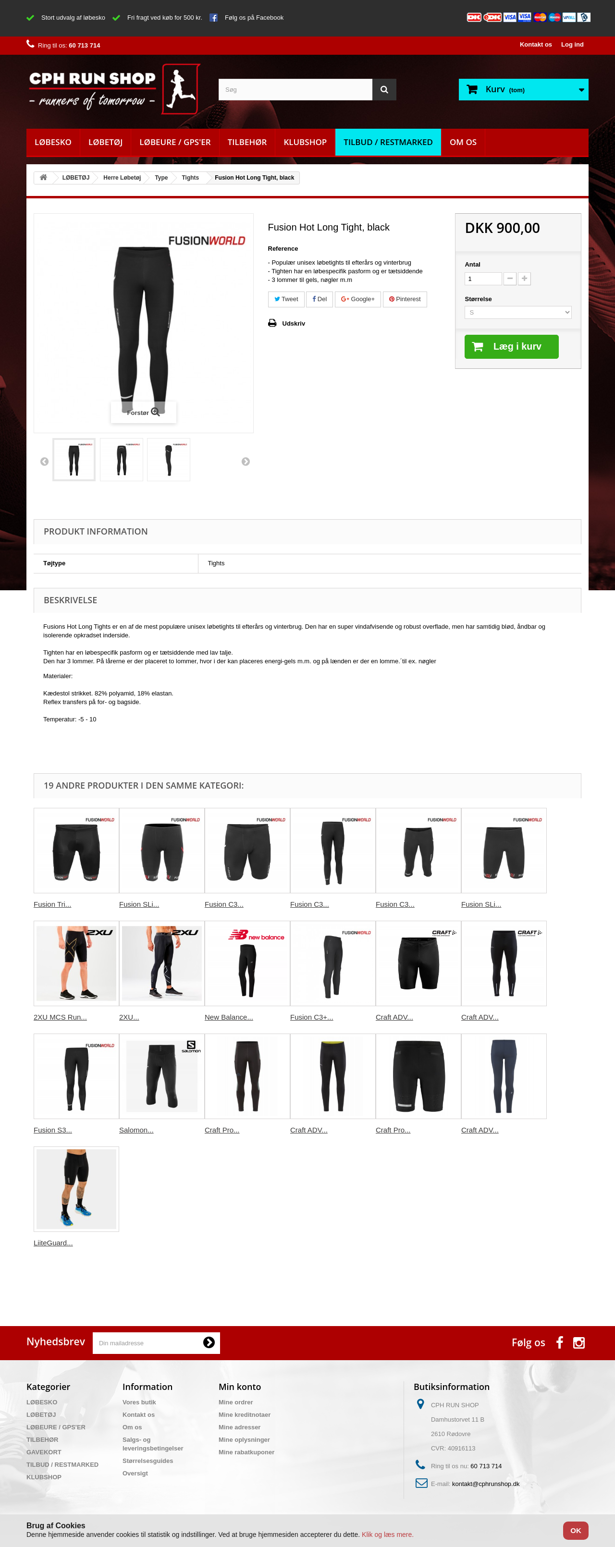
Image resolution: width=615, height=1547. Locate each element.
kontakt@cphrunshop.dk (485, 1483)
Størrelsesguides (148, 1460)
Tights (190, 177)
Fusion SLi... (139, 904)
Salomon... (136, 1130)
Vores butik (139, 1402)
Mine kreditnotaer (245, 1414)
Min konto (240, 1386)
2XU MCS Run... (60, 1017)
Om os (463, 141)
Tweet (286, 299)
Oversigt (135, 1473)
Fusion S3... (53, 1130)
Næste (245, 461)
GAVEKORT (44, 1452)
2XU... (129, 1017)
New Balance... (229, 1017)
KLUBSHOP (305, 141)
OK (575, 1530)
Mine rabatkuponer (246, 1452)
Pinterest (405, 299)
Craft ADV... (394, 1017)
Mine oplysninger (244, 1439)
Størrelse (479, 299)
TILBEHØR (247, 141)
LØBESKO (53, 141)
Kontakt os (536, 44)
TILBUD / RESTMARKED (388, 141)
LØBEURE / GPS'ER (174, 141)
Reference (283, 248)
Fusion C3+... (311, 1017)
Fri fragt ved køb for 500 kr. (164, 17)
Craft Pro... (222, 1130)
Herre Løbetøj (122, 177)
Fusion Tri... (52, 904)
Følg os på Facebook (254, 17)
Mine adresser (239, 1427)
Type (161, 177)
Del (319, 299)
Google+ (358, 299)
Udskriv (294, 323)
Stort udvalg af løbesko (73, 17)
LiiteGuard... (53, 1243)
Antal (472, 264)
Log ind (572, 44)
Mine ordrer (236, 1402)
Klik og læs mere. (388, 1534)
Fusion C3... (224, 904)
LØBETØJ (105, 141)
